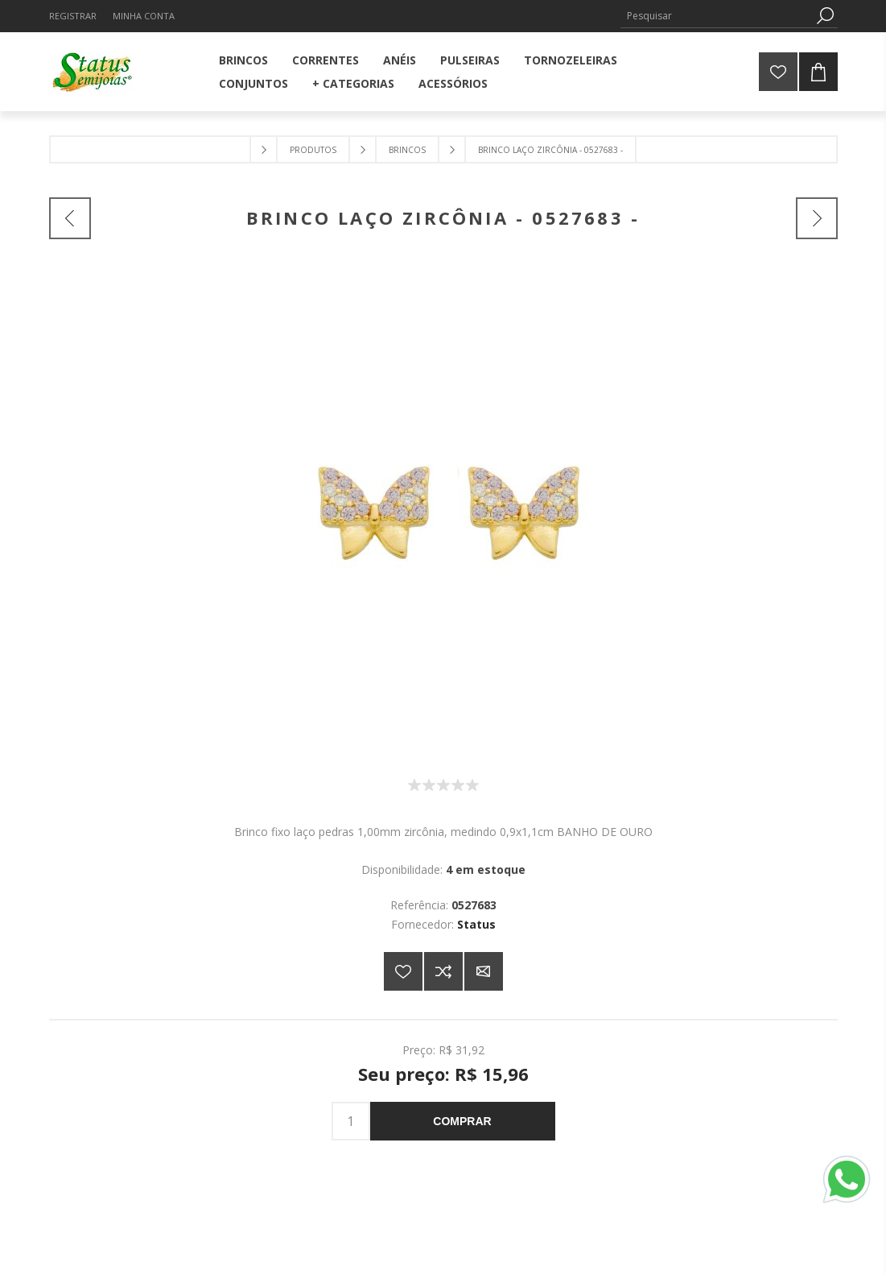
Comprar (462, 1121)
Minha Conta (144, 16)
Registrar (73, 16)
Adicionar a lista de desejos (403, 971)
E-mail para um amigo (483, 971)
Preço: (418, 1050)
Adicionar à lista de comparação (443, 971)
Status (476, 924)
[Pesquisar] (717, 15)
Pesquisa (826, 15)
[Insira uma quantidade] (351, 1121)
